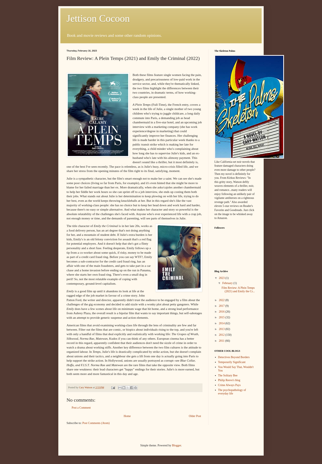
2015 (222, 317)
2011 (222, 340)
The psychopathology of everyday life (232, 391)
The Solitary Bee (228, 375)
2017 (222, 305)
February (227, 283)
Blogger (176, 445)
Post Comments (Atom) (96, 423)
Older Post (195, 416)
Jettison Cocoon (98, 18)
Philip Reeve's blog (229, 380)
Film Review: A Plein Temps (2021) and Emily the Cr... (238, 289)
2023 (222, 278)
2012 (222, 334)
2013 (222, 329)
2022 (222, 300)
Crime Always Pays (229, 385)
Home (127, 416)
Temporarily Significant (232, 362)
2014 (222, 323)
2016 (222, 311)
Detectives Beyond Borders (234, 357)
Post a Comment (81, 407)
